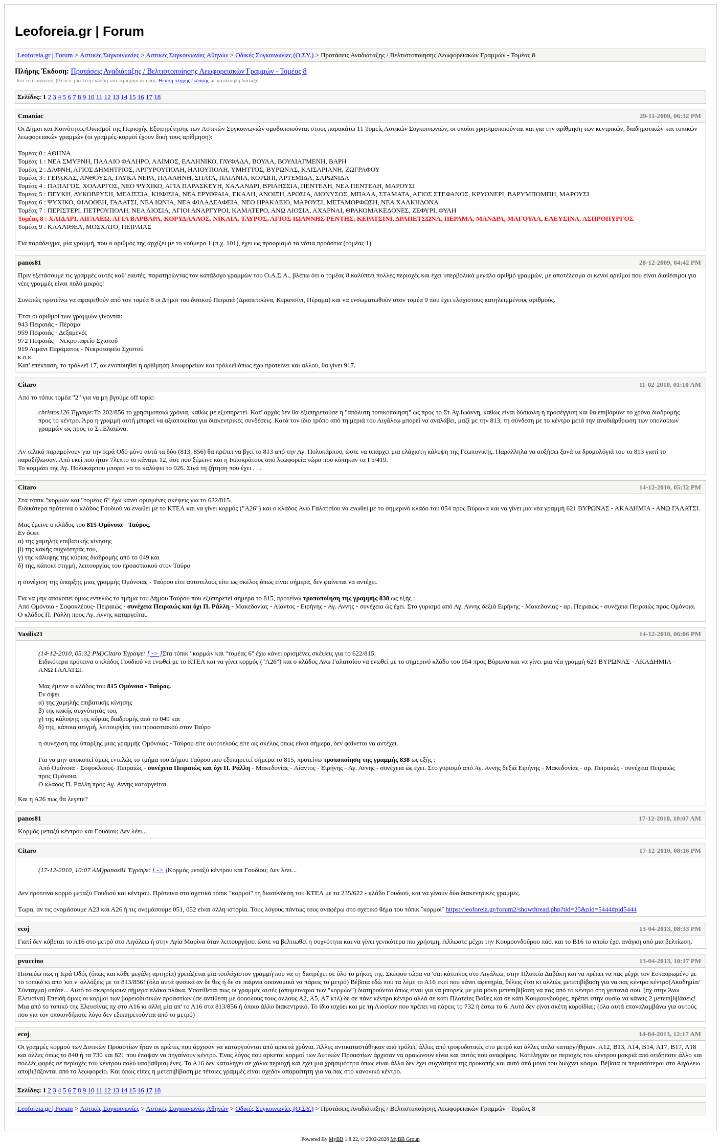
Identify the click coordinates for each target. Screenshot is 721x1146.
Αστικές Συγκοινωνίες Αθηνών (187, 55)
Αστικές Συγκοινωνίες (109, 55)
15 (132, 97)
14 (124, 97)
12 (107, 97)
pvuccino (30, 961)
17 (149, 97)
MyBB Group (404, 1139)
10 (91, 97)
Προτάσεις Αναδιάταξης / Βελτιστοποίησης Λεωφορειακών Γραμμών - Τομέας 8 (188, 71)
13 (115, 97)
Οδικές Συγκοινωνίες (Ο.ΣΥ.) (274, 55)
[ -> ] (155, 653)
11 (99, 97)
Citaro (27, 384)
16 (141, 97)
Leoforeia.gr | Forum (79, 31)
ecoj (23, 928)
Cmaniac (30, 116)
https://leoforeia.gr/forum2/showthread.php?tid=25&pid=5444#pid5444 (541, 909)
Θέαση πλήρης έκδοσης (184, 80)
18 (157, 97)
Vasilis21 (30, 634)
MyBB (336, 1139)
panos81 (29, 262)
